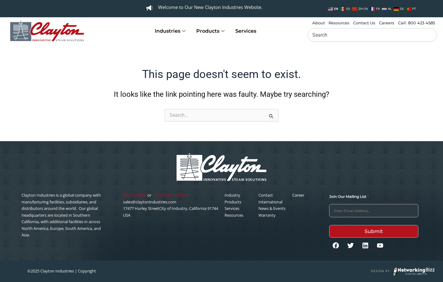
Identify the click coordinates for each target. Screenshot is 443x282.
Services (245, 31)
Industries (171, 31)
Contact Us (364, 22)
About (318, 22)
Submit (374, 231)
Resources (339, 22)
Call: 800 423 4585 (416, 22)
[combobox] (372, 35)
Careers (386, 22)
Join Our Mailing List (349, 196)
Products (211, 31)
